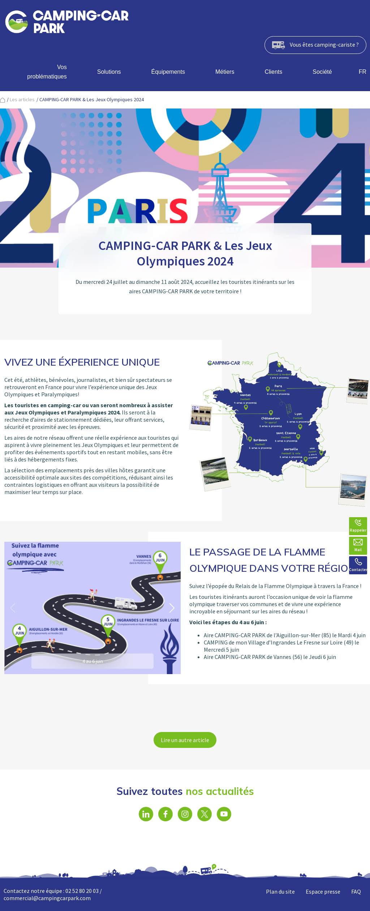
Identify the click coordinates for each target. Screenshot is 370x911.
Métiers (224, 72)
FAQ (356, 891)
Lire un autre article (185, 740)
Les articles (22, 99)
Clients (273, 72)
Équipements (168, 72)
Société (322, 72)
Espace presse (323, 891)
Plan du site (280, 891)
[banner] (67, 23)
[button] (172, 608)
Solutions (109, 72)
